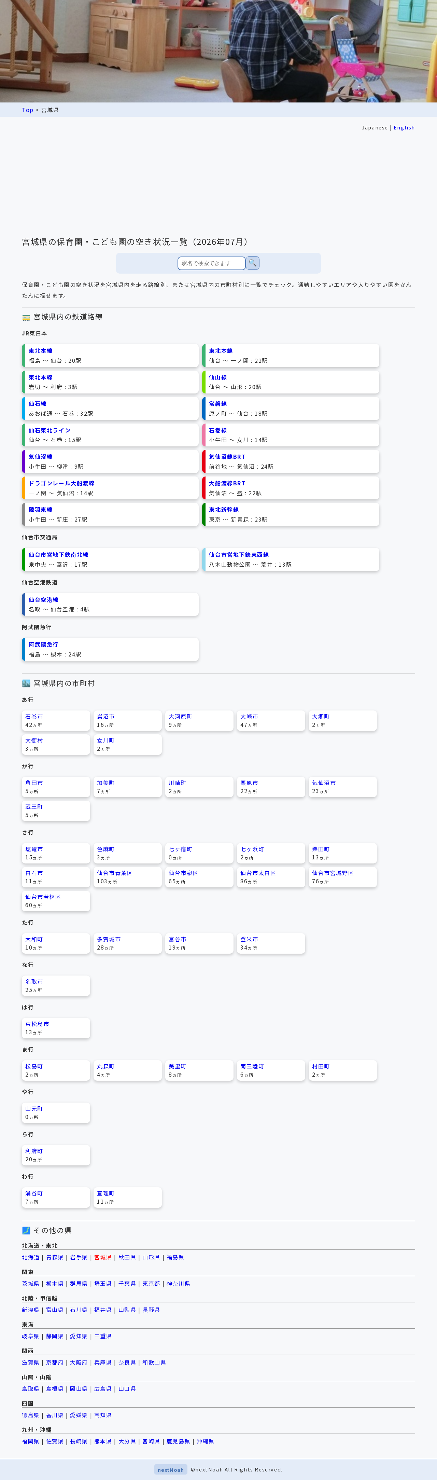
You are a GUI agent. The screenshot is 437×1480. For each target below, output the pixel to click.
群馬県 (79, 1283)
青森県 (55, 1257)
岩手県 (79, 1257)
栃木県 (55, 1283)
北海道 (31, 1257)
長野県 (151, 1309)
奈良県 (127, 1362)
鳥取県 (31, 1388)
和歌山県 (154, 1362)
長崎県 (79, 1441)
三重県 (103, 1336)
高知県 (103, 1415)
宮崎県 (151, 1441)
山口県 (127, 1388)
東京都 (151, 1283)
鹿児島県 (179, 1441)
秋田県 (127, 1257)
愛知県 (79, 1336)
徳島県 (31, 1415)
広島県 (103, 1388)
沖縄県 (206, 1441)
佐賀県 (55, 1441)
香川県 (55, 1415)
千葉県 (127, 1283)
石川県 (79, 1309)
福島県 (176, 1257)
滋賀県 (31, 1362)
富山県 (55, 1309)
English (404, 127)
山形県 (151, 1257)
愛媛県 (79, 1415)
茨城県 (31, 1283)
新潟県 (31, 1309)
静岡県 (55, 1336)
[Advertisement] (218, 184)
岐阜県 (31, 1336)
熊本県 (103, 1441)
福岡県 (31, 1441)
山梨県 (127, 1309)
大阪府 (79, 1362)
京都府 (55, 1362)
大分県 (127, 1441)
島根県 (55, 1388)
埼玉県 (103, 1283)
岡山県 (79, 1388)
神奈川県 (179, 1283)
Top (28, 110)
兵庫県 (103, 1362)
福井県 (103, 1309)
